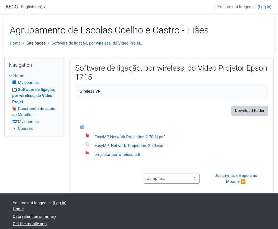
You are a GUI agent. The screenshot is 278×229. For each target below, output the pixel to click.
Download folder (249, 110)
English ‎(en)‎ (31, 6)
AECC (11, 7)
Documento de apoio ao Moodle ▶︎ (236, 178)
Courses (25, 128)
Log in (264, 6)
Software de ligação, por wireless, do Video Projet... (97, 43)
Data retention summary (34, 216)
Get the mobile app (30, 223)
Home (15, 43)
